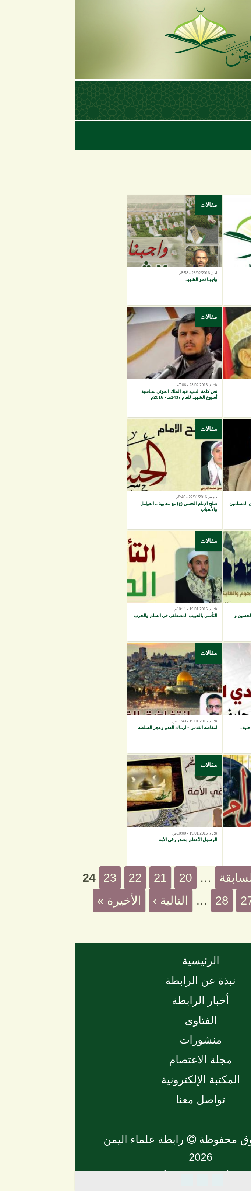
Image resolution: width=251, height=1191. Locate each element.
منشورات (126, 1040)
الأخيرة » (44, 900)
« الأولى (219, 877)
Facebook (142, 1180)
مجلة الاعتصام (125, 1060)
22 (60, 877)
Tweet (127, 1180)
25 (222, 900)
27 (171, 900)
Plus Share (112, 1180)
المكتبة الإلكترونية (125, 1080)
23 (35, 877)
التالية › (95, 900)
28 (146, 900)
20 (110, 877)
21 (85, 877)
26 (197, 900)
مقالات (229, 205)
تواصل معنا (125, 1099)
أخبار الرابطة (125, 1000)
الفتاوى (126, 1020)
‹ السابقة (166, 877)
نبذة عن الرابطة (125, 980)
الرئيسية (125, 961)
